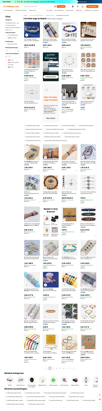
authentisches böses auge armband (71, 133)
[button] (55, 6)
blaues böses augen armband (71, 136)
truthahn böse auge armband (51, 133)
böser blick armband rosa (55, 400)
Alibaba (25, 15)
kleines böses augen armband (76, 396)
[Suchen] (61, 6)
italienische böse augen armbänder (15, 404)
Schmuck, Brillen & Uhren (36, 15)
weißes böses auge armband (13, 393)
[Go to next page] (73, 368)
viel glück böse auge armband (32, 140)
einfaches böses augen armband (14, 400)
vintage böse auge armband (32, 125)
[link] (100, 395)
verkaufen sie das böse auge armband (35, 396)
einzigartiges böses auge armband (76, 129)
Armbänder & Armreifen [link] (62, 15)
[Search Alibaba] (38, 6)
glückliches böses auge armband (51, 136)
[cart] (78, 6)
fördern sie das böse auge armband (54, 129)
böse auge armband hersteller (57, 396)
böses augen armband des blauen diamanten (55, 140)
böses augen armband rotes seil (35, 404)
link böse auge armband (88, 400)
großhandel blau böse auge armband (35, 400)
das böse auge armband (72, 400)
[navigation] (12, 192)
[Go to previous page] (46, 368)
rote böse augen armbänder (32, 133)
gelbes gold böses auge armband (33, 129)
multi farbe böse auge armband (14, 396)
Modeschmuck (50, 15)
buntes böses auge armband (85, 125)
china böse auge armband (68, 125)
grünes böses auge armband (32, 136)
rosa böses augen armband (50, 125)
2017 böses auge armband (77, 393)
